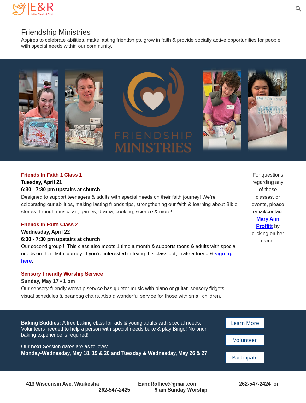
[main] (153, 38)
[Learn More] (245, 323)
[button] (298, 8)
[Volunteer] (245, 340)
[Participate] (245, 357)
